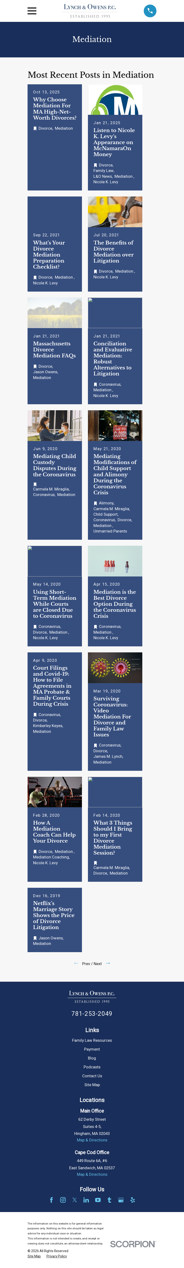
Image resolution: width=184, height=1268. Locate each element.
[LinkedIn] (86, 1200)
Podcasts (92, 1067)
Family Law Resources (92, 1040)
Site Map (92, 1085)
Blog (92, 1058)
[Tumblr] (109, 1200)
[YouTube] (98, 1200)
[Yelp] (132, 1200)
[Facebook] (51, 1200)
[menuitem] (34, 1256)
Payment (92, 1049)
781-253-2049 (91, 1014)
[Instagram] (63, 1200)
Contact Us (92, 1076)
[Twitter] (74, 1200)
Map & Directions (92, 1140)
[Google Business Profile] (121, 1200)
